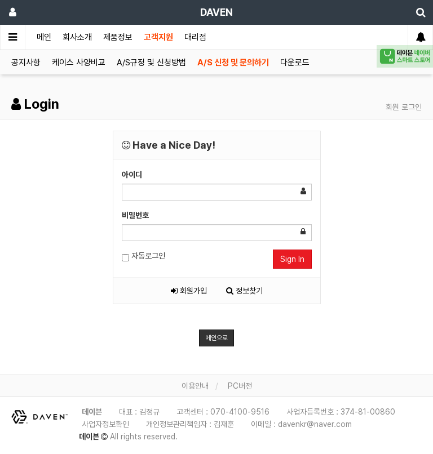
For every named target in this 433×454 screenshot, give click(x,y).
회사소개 (77, 37)
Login (35, 104)
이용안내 (195, 385)
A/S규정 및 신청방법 (151, 62)
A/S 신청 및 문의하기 (233, 62)
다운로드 (295, 62)
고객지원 (158, 37)
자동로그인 (143, 256)
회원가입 (189, 290)
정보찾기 (244, 290)
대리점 (195, 37)
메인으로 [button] (216, 338)
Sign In (292, 259)
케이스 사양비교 (78, 62)
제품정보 (117, 37)
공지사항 (26, 62)
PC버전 (240, 385)
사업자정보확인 (105, 424)
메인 (44, 37)
